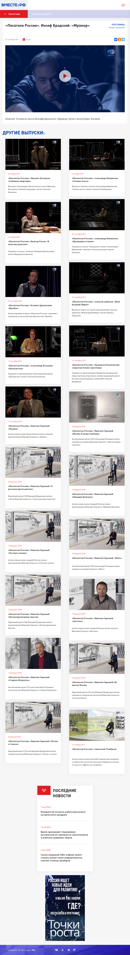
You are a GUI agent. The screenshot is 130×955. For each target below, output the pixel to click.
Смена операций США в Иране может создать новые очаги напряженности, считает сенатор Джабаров (61, 857)
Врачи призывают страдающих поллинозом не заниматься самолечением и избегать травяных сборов (64, 834)
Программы (118, 24)
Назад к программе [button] (117, 27)
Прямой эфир (12, 14)
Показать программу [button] (41, 14)
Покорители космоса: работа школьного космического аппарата (63, 813)
